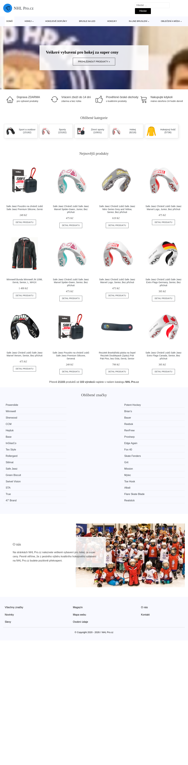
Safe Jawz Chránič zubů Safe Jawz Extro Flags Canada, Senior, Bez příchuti (163, 355)
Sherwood (13, 411)
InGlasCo (12, 423)
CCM (103, 411)
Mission (58, 435)
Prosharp (152, 417)
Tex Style (105, 423)
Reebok (151, 411)
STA (102, 441)
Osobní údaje (80, 568)
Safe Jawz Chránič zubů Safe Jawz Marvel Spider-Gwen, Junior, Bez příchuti (71, 209)
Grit (149, 429)
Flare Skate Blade (64, 447)
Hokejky (112, 21)
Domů (9, 21)
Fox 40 (151, 423)
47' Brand (105, 447)
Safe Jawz (13, 435)
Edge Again (60, 423)
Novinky (9, 560)
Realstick (152, 447)
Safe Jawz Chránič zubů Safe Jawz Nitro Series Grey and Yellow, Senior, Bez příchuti (117, 209)
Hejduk (11, 417)
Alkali (150, 441)
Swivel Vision (14, 441)
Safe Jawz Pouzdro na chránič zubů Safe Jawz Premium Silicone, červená (71, 355)
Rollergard (13, 429)
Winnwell (105, 405)
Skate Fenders (62, 429)
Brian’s (151, 405)
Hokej (28, 21)
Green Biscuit (108, 435)
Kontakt (145, 560)
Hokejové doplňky (56, 21)
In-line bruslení (138, 21)
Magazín (78, 553)
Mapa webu (79, 560)
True (9, 447)
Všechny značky (14, 553)
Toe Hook (59, 441)
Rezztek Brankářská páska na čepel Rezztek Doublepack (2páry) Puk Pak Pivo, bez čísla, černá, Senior (117, 355)
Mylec (150, 435)
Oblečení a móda (170, 21)
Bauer (57, 411)
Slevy (8, 568)
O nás (144, 553)
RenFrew (59, 417)
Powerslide (13, 405)
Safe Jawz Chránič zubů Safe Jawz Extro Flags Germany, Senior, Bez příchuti (163, 282)
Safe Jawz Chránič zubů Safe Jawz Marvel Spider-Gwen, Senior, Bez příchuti (71, 282)
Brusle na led (87, 21)
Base (103, 417)
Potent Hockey (62, 405)
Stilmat (104, 429)
